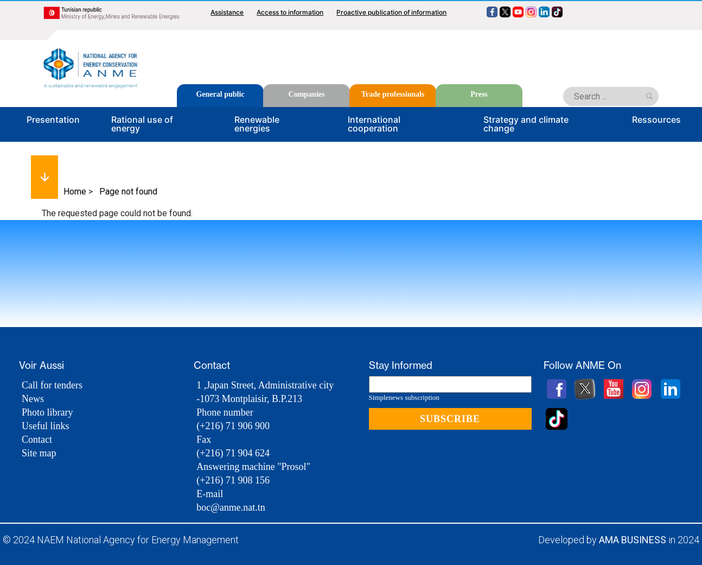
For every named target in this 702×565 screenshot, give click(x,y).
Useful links (45, 425)
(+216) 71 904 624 (233, 453)
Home (74, 191)
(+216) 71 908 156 (233, 480)
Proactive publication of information (391, 12)
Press (479, 94)
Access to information (290, 12)
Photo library (47, 412)
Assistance (227, 12)
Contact (37, 439)
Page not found (128, 191)
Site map (39, 453)
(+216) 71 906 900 (233, 425)
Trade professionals (393, 94)
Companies (307, 94)
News (33, 398)
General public (220, 94)
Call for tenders (52, 385)
